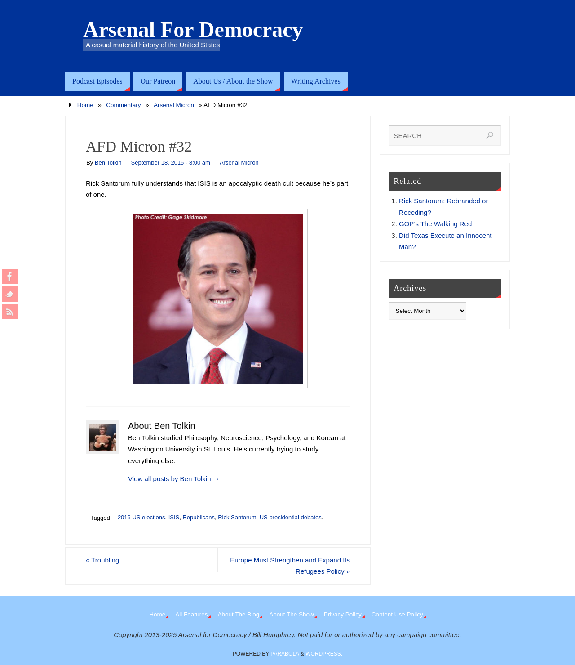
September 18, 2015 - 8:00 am (170, 162)
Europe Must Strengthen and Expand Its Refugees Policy (290, 566)
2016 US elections (141, 517)
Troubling (102, 560)
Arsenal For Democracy (193, 29)
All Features (191, 614)
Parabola (284, 654)
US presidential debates (291, 517)
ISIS (174, 517)
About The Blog (238, 614)
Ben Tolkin (108, 162)
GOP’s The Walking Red (435, 224)
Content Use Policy (397, 614)
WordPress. (323, 654)
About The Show (291, 614)
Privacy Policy (343, 614)
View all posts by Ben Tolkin (174, 478)
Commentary (123, 105)
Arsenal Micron (174, 105)
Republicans (198, 517)
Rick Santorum (237, 517)
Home (85, 105)
